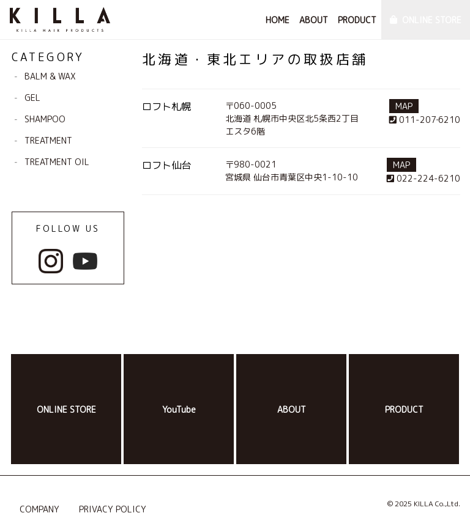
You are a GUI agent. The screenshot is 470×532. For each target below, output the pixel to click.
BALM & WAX (50, 76)
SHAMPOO (44, 119)
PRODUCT (357, 20)
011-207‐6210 (424, 119)
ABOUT (313, 20)
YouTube (179, 409)
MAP (403, 106)
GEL (32, 97)
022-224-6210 (423, 178)
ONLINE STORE (431, 20)
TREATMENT (48, 140)
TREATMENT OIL (56, 162)
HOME (277, 20)
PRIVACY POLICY (112, 509)
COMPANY (39, 509)
